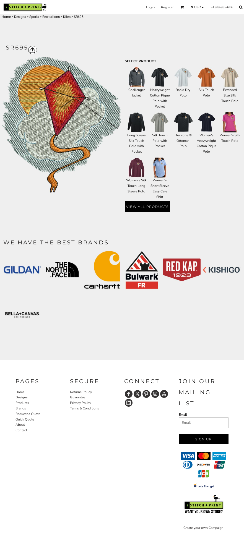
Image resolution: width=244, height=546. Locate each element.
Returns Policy (81, 392)
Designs (20, 17)
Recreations (51, 17)
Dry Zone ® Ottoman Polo (183, 140)
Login (150, 7)
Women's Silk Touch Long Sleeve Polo (136, 186)
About (20, 424)
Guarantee (77, 397)
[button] (182, 7)
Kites (67, 17)
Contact (21, 430)
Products (22, 403)
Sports (34, 17)
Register (167, 7)
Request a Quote (27, 414)
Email (183, 414)
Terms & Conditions (84, 408)
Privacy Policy (80, 403)
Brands (20, 408)
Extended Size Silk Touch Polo (229, 95)
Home (6, 17)
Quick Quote (24, 419)
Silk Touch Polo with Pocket (160, 140)
